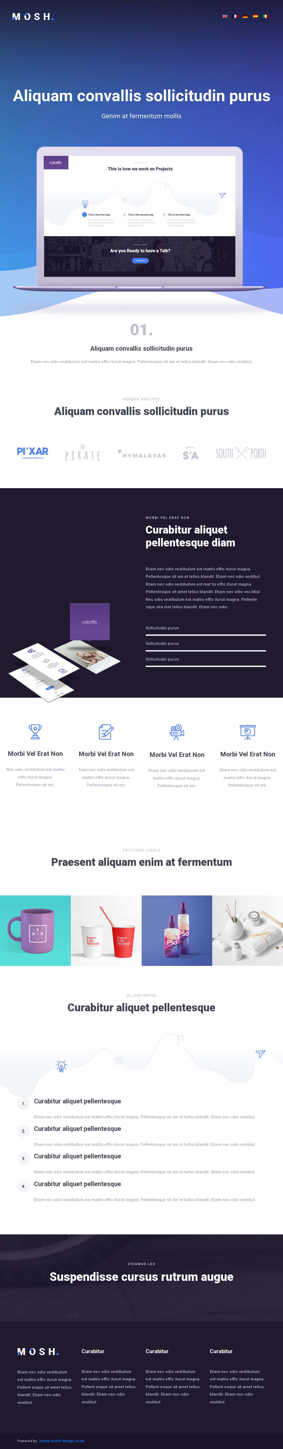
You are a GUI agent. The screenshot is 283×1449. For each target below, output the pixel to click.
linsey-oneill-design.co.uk (61, 1441)
